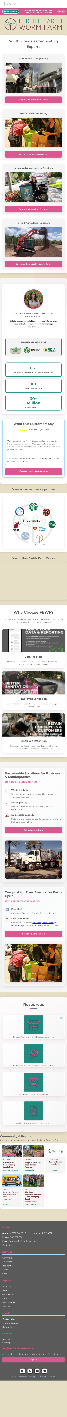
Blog (4, 1290)
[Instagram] (22, 1371)
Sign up (33, 1360)
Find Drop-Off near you (33, 934)
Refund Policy (9, 1327)
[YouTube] (37, 1371)
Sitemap (6, 1343)
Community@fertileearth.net (23, 1241)
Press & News (8, 1302)
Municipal (7, 1262)
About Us (6, 1286)
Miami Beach (47, 923)
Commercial (8, 1258)
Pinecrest (36, 923)
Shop (4, 1274)
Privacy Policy (8, 1319)
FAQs (4, 1298)
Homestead (16, 925)
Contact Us (7, 1245)
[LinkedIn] (44, 1371)
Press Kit (6, 1306)
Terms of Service (10, 1323)
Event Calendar (10, 12)
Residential (7, 1266)
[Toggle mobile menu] (63, 3)
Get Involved (8, 1294)
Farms (5, 1270)
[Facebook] (30, 1371)
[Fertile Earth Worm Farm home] (9, 4)
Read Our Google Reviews (33, 471)
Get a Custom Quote (33, 830)
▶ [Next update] (63, 12)
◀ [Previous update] (59, 12)
